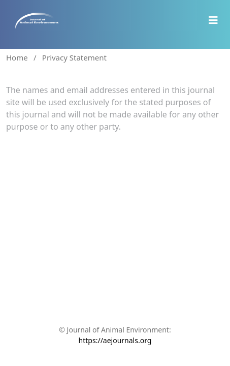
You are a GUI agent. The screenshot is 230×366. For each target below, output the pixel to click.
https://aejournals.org (115, 340)
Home (17, 57)
